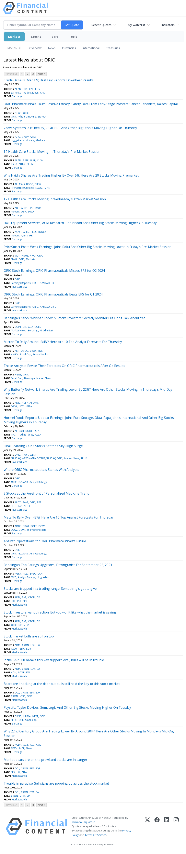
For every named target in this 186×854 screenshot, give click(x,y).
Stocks (36, 37)
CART (40, 573)
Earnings (16, 92)
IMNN (47, 188)
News (52, 48)
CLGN (40, 160)
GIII (24, 327)
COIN (18, 327)
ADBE (18, 526)
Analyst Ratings (38, 482)
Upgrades (42, 577)
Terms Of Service (95, 835)
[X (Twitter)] (147, 826)
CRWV (25, 136)
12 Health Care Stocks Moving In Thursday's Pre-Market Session (52, 151)
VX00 (14, 648)
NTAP (21, 672)
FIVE (40, 351)
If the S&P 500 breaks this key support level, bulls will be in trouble (54, 660)
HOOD (42, 232)
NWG (33, 255)
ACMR (18, 232)
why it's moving (27, 116)
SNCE (21, 748)
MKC (13, 577)
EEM (33, 669)
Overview (35, 48)
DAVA (14, 406)
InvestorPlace (19, 286)
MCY (17, 255)
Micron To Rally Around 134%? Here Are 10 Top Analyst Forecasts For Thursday (63, 342)
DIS (38, 597)
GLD (30, 327)
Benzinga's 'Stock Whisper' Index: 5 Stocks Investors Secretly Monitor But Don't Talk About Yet (74, 318)
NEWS (18, 113)
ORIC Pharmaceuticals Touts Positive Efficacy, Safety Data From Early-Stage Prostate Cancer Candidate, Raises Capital (91, 104)
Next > (41, 73)
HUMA (27, 716)
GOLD (37, 327)
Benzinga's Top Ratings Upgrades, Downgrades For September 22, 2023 (58, 565)
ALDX (18, 502)
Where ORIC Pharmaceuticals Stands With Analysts (41, 469)
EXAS (25, 502)
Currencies (69, 48)
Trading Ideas (30, 92)
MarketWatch (19, 604)
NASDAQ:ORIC (48, 283)
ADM (17, 597)
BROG (29, 184)
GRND (18, 716)
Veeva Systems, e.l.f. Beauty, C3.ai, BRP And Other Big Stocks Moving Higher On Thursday (70, 128)
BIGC (33, 573)
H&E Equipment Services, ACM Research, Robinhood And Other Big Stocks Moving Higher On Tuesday (80, 223)
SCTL (22, 406)
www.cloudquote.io (83, 822)
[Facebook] (157, 826)
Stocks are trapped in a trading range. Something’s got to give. (50, 588)
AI (19, 136)
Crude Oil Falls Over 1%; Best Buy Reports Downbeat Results (49, 80)
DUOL (28, 431)
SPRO (31, 211)
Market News (18, 330)
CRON (31, 597)
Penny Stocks (40, 354)
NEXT (35, 716)
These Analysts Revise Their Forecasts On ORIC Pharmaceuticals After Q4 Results (64, 365)
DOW (41, 526)
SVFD (14, 748)
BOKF (34, 526)
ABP (17, 208)
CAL (31, 89)
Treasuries (113, 48)
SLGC (14, 720)
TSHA (14, 164)
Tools (73, 37)
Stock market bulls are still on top (29, 636)
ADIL (17, 402)
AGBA (18, 744)
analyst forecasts (36, 530)
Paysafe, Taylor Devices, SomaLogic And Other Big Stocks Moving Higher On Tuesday (67, 707)
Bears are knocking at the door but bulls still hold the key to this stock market (62, 683)
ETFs (55, 37)
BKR (24, 597)
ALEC (25, 573)
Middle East (46, 330)
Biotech (42, 116)
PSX (19, 601)
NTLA (22, 164)
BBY (25, 89)
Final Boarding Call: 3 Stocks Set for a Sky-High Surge (43, 446)
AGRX (18, 573)
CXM (21, 431)
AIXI (32, 744)
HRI (31, 235)
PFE (39, 502)
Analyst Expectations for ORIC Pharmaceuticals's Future (45, 541)
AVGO (24, 351)
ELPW (38, 184)
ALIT (17, 351)
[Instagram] (176, 826)
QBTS (24, 235)
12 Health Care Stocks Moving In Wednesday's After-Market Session (55, 199)
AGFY (25, 402)
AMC (36, 402)
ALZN (18, 89)
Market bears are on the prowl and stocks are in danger (45, 759)
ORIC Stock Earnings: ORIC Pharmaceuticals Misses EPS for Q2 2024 (54, 270)
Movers (30, 140)
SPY (25, 601)
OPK (42, 716)
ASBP (26, 160)
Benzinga (17, 96)
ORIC (26, 113)
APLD (26, 232)
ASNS (22, 184)
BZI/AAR (23, 482)
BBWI (26, 526)
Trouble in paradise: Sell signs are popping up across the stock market (56, 783)
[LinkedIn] (166, 826)
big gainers (17, 140)
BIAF (32, 160)
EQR (33, 645)
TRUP (25, 454)
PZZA (38, 434)
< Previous (11, 73)
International (91, 48)
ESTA (29, 406)
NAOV (38, 188)
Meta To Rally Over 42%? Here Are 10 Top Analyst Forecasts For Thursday (59, 517)
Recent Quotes (101, 25)
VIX (28, 796)
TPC (13, 434)
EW (38, 645)
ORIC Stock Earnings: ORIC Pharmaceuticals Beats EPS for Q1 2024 (53, 294)
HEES (33, 232)
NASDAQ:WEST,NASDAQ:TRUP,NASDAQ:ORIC (36, 458)
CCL (17, 692)
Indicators (168, 25)
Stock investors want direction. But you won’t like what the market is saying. (60, 612)
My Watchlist (136, 25)
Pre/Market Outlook (22, 188)
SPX (13, 772)
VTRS (26, 625)
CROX (33, 351)
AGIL (25, 744)
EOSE (38, 89)
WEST (33, 454)
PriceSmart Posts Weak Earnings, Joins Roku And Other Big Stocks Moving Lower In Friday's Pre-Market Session (87, 247)
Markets (14, 37)
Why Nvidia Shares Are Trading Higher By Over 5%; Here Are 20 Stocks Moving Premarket (71, 175)
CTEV (33, 136)
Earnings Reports (21, 283)
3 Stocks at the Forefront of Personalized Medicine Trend (46, 493)
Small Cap (25, 354)
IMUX (38, 208)
